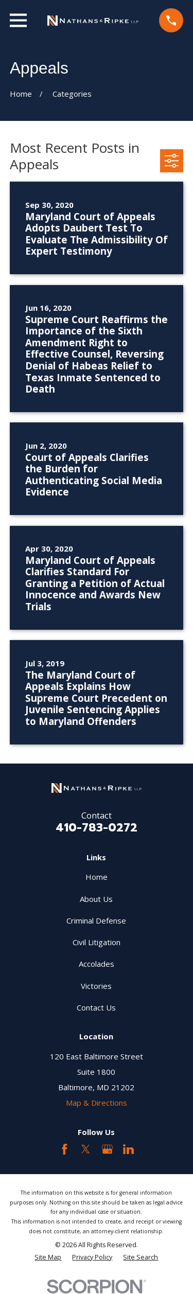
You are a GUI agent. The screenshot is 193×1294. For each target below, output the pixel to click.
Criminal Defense (96, 920)
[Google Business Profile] (107, 1149)
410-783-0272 (96, 827)
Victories (96, 986)
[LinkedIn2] (128, 1149)
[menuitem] (47, 1257)
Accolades (96, 964)
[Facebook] (64, 1149)
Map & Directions (96, 1102)
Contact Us (96, 1007)
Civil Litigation (96, 942)
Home (96, 877)
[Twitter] (85, 1149)
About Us (96, 899)
